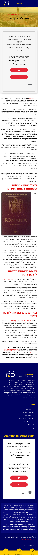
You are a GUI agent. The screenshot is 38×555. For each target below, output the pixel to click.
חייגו (32, 554)
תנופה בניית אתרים (29, 545)
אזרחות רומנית (7, 279)
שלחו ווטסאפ (19, 554)
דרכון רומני (27, 14)
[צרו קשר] (5, 551)
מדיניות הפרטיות (28, 539)
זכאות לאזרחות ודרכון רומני (21, 320)
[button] (35, 3)
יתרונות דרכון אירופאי (26, 418)
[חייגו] (32, 551)
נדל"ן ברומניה (29, 421)
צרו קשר (31, 424)
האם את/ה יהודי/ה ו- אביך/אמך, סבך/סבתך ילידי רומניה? (19, 60)
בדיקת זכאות (29, 415)
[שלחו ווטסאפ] (19, 551)
